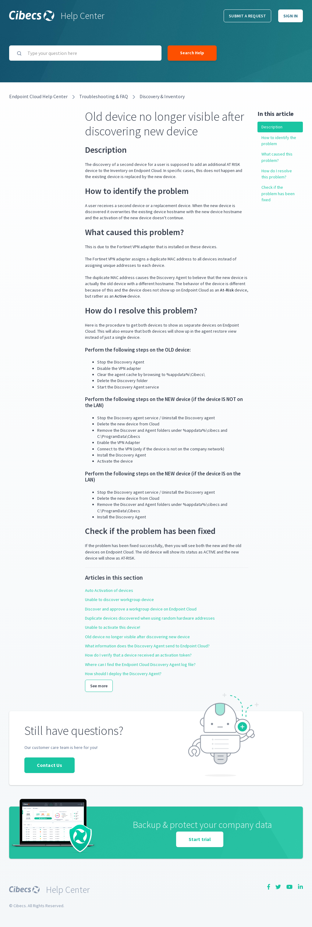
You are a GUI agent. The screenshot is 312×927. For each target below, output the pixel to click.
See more (99, 686)
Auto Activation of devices (109, 590)
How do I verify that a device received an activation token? (138, 655)
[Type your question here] (85, 53)
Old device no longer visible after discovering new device (137, 636)
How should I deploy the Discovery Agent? (123, 673)
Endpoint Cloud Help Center (38, 96)
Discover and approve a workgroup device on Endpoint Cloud (141, 609)
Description (271, 127)
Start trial (200, 839)
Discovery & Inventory (162, 96)
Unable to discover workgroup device (119, 599)
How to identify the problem (278, 140)
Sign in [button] (290, 16)
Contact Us (49, 765)
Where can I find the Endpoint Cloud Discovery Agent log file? (140, 664)
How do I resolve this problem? (276, 174)
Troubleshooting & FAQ (103, 96)
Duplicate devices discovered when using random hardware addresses (150, 618)
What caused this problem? (276, 157)
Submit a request (247, 16)
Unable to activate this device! (112, 627)
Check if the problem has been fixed (278, 193)
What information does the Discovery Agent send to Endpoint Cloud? (147, 646)
